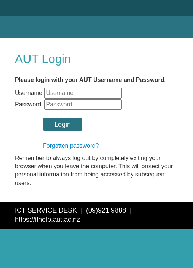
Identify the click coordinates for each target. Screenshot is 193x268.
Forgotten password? (71, 146)
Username (28, 93)
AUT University (32, 19)
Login (62, 124)
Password (28, 104)
